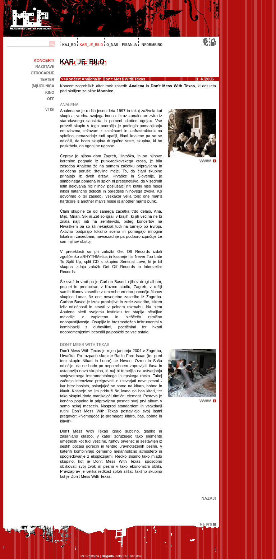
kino (49, 92)
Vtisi (49, 109)
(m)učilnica (43, 86)
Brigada (108, 556)
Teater (47, 80)
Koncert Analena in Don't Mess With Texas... (107, 79)
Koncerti (44, 60)
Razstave (45, 67)
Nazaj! (209, 498)
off (50, 99)
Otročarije (42, 73)
